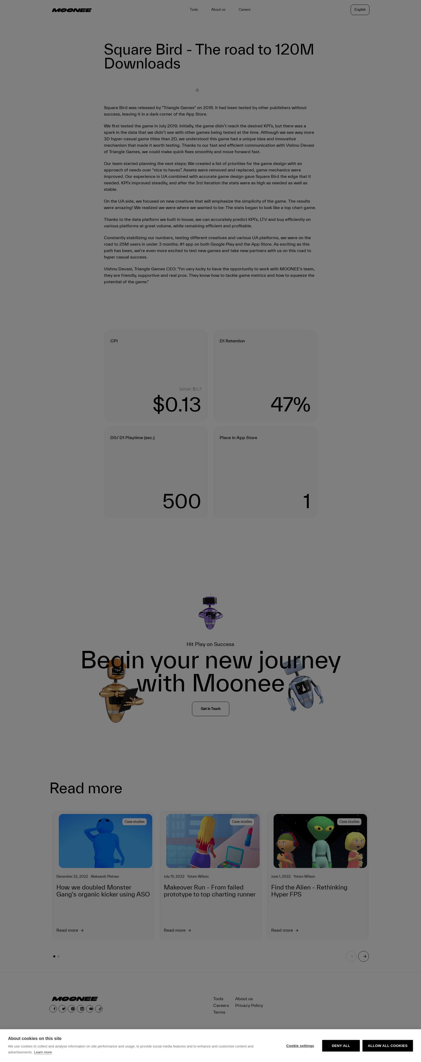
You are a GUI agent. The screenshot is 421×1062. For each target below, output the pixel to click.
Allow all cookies (388, 1046)
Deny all (341, 1046)
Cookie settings (300, 1046)
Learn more (43, 1052)
